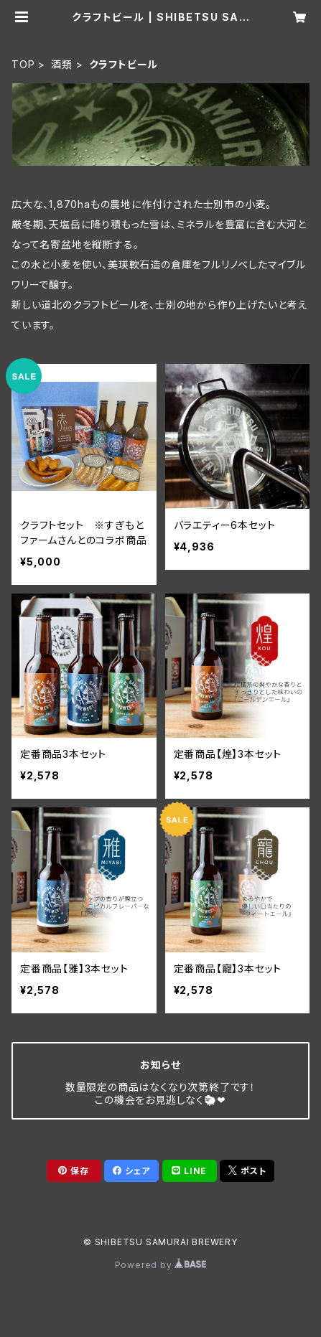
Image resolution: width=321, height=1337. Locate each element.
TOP (22, 64)
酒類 (62, 64)
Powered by (161, 1264)
